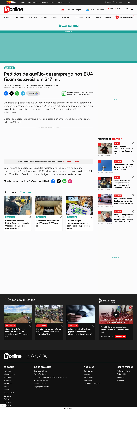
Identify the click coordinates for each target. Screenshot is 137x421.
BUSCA (108, 2)
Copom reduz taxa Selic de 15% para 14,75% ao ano (47, 223)
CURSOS (53, 2)
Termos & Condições (92, 383)
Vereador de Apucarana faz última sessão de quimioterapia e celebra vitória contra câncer (123, 217)
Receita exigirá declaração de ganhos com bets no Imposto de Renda (78, 224)
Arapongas (20, 17)
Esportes (7, 402)
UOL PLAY (61, 2)
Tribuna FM (121, 374)
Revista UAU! (65, 17)
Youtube (120, 336)
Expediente (88, 377)
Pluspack (120, 380)
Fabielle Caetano (40, 383)
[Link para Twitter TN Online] (33, 356)
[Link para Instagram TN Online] (39, 356)
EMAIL (128, 2)
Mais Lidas (8, 371)
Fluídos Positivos (40, 374)
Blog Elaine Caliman (41, 380)
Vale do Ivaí (33, 17)
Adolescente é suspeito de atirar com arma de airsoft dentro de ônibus (123, 201)
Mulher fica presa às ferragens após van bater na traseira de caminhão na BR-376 (122, 183)
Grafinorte (121, 377)
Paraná (44, 17)
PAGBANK (44, 2)
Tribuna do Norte (123, 371)
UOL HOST (36, 2)
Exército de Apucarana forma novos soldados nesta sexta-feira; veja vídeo (48, 331)
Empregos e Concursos (83, 17)
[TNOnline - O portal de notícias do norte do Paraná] (13, 9)
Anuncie (87, 374)
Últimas (108, 17)
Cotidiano (7, 396)
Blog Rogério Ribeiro (41, 386)
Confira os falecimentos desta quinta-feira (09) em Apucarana (123, 166)
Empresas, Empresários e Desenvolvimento (50, 377)
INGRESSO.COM (25, 2)
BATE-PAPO (118, 2)
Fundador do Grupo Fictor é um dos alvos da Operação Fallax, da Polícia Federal (17, 224)
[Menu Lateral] (132, 10)
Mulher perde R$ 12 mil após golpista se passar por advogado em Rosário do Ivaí (80, 331)
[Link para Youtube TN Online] (45, 356)
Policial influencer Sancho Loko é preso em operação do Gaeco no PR (123, 149)
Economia (68, 25)
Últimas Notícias (10, 374)
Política (53, 17)
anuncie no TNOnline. (71, 161)
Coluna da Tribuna (40, 371)
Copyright (88, 380)
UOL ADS (69, 2)
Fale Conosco (89, 371)
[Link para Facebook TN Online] (28, 356)
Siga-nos (33, 93)
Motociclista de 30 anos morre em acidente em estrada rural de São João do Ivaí (17, 333)
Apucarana (8, 17)
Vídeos (98, 17)
